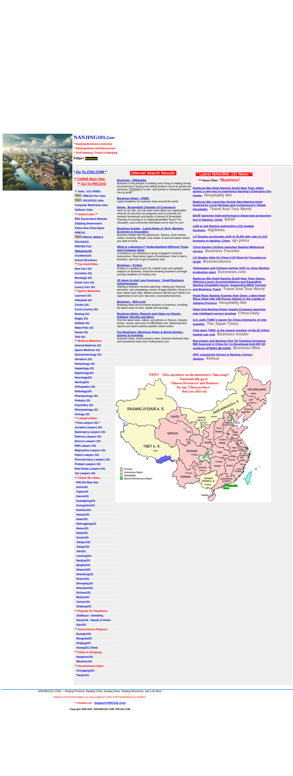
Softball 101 (82, 323)
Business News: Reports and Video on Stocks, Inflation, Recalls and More (149, 315)
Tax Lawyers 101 (85, 473)
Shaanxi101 (83, 569)
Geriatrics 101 (83, 359)
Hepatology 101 (84, 368)
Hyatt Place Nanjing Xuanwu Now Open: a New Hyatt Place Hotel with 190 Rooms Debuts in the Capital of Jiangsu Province (229, 299)
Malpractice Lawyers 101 (90, 450)
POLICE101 (82, 241)
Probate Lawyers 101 (88, 464)
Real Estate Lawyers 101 (90, 468)
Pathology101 (83, 391)
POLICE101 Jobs (89, 200)
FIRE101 (80, 232)
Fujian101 (81, 491)
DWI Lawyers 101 (85, 445)
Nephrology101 (84, 373)
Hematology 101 (85, 363)
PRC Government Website (91, 218)
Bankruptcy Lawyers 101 (90, 432)
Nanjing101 (82, 560)
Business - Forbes (129, 265)
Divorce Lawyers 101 (88, 441)
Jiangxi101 (82, 546)
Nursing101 (82, 382)
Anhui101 (81, 487)
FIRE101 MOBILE (89, 237)
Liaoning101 (83, 555)
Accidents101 (83, 255)
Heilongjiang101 (85, 523)
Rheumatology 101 (86, 409)
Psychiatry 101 (84, 405)
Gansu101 (82, 496)
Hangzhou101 (84, 656)
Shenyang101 (84, 583)
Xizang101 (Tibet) (86, 647)
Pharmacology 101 (86, 396)
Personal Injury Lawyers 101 (92, 459)
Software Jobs (84, 209)
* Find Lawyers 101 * (87, 422)
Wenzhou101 (83, 661)
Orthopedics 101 (85, 386)
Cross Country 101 (86, 309)
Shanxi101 (82, 578)
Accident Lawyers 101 (88, 427)
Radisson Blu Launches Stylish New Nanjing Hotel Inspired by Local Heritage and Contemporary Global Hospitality (229, 205)
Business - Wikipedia (131, 180)
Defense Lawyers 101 (88, 436)
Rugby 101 (81, 318)
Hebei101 (81, 519)
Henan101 (82, 528)
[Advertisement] (132, 67)
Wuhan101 (82, 597)
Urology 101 (82, 414)
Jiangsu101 (82, 542)
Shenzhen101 (84, 588)
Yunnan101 (82, 601)
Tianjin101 (82, 675)
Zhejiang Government (88, 223)
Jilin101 (80, 551)
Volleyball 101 (83, 300)
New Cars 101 (83, 268)
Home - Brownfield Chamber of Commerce (146, 207)
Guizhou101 (83, 510)
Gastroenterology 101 (88, 354)
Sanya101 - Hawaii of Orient (93, 620)
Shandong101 (84, 574)
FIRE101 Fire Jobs (90, 196)
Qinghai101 (82, 565)
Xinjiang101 (83, 643)
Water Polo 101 (84, 327)
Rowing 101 (82, 314)
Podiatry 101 (82, 400)
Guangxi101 (83, 633)
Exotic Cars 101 (84, 282)
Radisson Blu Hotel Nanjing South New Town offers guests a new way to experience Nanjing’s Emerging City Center (232, 191)
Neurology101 (83, 377)
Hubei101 (81, 533)
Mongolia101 (83, 638)
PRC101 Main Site (86, 482)
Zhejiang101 (83, 606)
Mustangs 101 (83, 277)
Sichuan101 (83, 592)
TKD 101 (80, 337)
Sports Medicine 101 (87, 350)
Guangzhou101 (85, 505)
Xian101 (80, 624)
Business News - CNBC (133, 198)
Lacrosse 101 (83, 295)
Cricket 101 (82, 304)
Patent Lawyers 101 (87, 455)
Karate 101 (81, 332)
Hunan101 (82, 537)
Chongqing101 (84, 670)
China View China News (89, 228)
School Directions (86, 260)
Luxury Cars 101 (85, 287)
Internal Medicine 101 (88, 345)
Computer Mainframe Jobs (91, 205)
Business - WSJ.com (131, 301)
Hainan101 (82, 514)
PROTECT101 (83, 246)
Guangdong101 (85, 500)
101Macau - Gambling (89, 615)
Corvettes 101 (83, 273)
